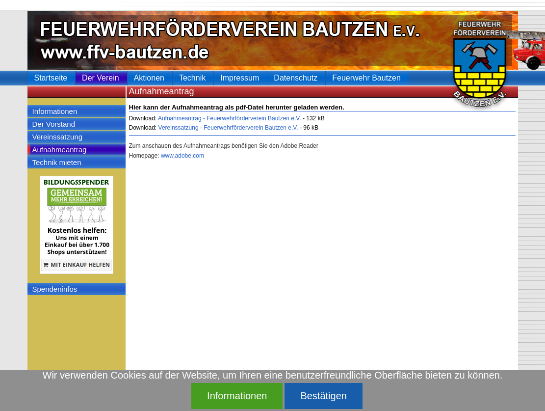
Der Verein (100, 78)
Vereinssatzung (57, 137)
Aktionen (149, 78)
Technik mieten (56, 162)
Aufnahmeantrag (59, 149)
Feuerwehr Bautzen (366, 78)
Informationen (55, 111)
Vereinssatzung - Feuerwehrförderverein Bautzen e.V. (227, 127)
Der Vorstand (54, 124)
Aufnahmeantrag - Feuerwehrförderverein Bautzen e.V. (228, 118)
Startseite (51, 78)
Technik (192, 78)
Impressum (239, 78)
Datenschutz (295, 78)
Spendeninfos (55, 289)
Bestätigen (323, 395)
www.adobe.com (182, 155)
